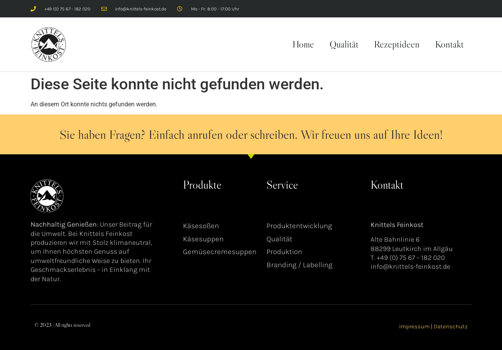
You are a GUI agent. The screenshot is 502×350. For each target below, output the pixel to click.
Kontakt (449, 44)
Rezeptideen (397, 44)
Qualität (344, 44)
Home (303, 44)
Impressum (414, 326)
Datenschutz (451, 326)
